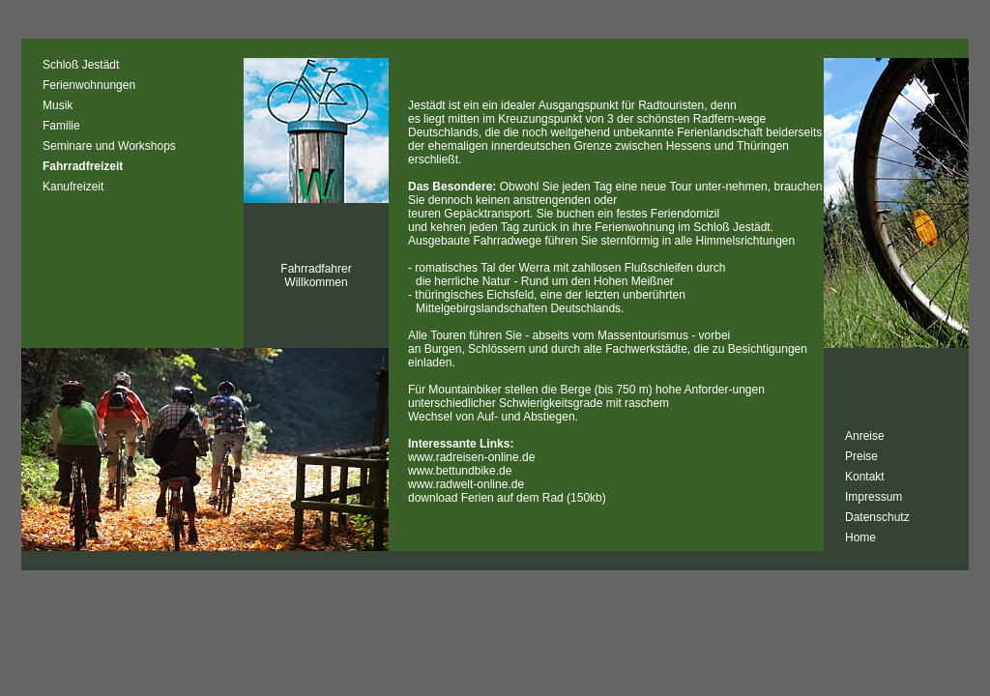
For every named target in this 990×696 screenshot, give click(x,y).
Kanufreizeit (73, 186)
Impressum (873, 497)
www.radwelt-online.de (466, 484)
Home (860, 537)
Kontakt (865, 476)
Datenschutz (877, 517)
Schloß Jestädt (81, 65)
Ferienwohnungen (89, 85)
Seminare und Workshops (109, 146)
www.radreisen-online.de (471, 457)
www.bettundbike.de (459, 471)
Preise (861, 456)
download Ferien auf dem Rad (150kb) (507, 498)
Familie (61, 125)
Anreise (865, 436)
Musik (58, 105)
